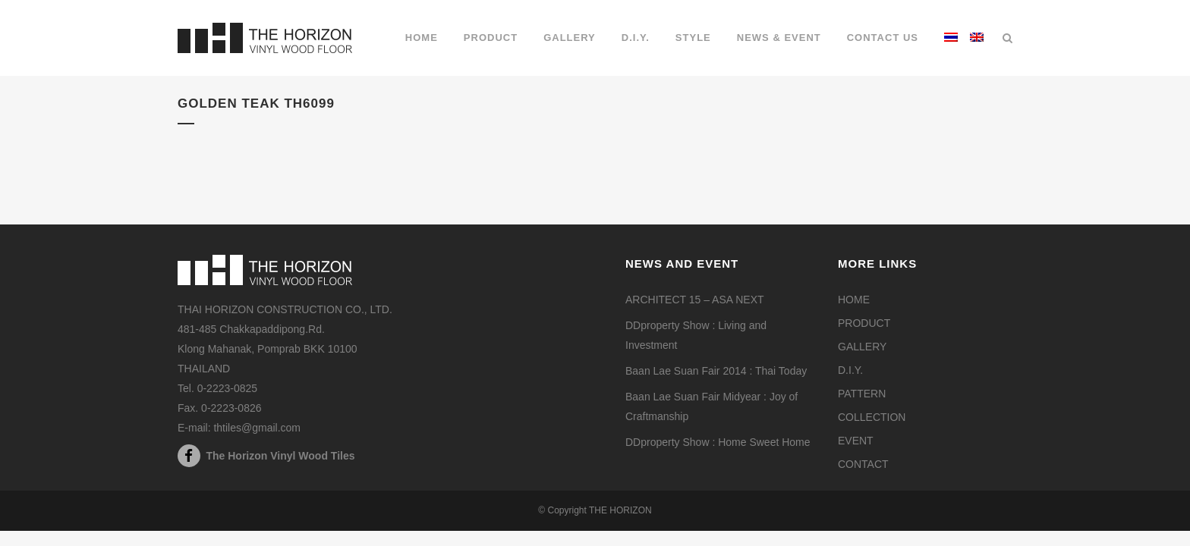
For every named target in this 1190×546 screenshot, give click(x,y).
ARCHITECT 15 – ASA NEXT (694, 299)
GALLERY (862, 346)
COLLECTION (871, 417)
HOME (854, 299)
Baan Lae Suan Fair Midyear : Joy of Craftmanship (711, 406)
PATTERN (862, 394)
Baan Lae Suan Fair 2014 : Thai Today (716, 371)
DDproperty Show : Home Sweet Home (718, 442)
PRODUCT (864, 323)
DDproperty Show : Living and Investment (696, 335)
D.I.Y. (850, 370)
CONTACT (863, 464)
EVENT (856, 441)
